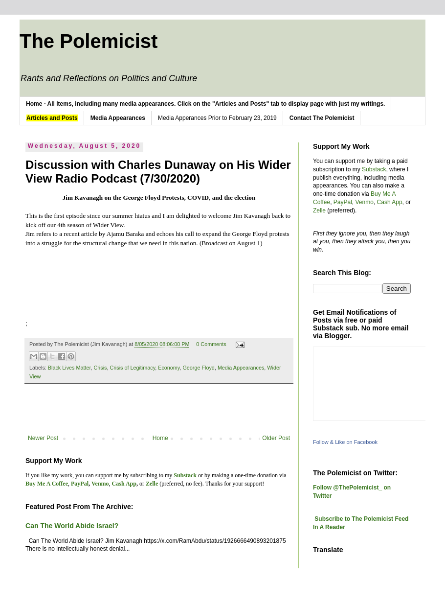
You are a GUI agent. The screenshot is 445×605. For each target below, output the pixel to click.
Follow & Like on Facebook (345, 442)
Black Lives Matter (69, 368)
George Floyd (198, 368)
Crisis (100, 368)
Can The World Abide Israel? (71, 526)
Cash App (389, 202)
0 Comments (211, 344)
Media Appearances (241, 368)
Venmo (365, 202)
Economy (168, 368)
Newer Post (43, 438)
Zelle (319, 210)
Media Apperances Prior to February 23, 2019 (217, 118)
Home (160, 438)
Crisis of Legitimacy (132, 368)
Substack (374, 169)
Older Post (276, 438)
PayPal (343, 202)
